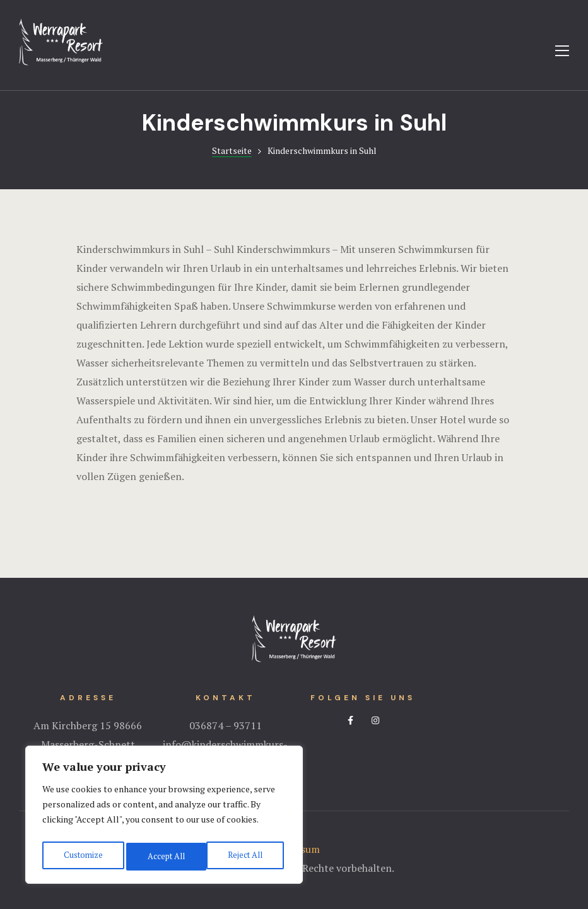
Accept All (246, 856)
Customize (82, 856)
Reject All (164, 856)
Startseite (232, 150)
